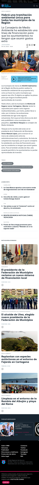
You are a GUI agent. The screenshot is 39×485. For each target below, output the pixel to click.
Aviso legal (5, 456)
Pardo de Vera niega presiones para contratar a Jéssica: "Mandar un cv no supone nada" (18, 226)
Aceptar (5, 482)
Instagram (24, 452)
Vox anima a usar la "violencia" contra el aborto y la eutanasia (19, 207)
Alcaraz (35, 0)
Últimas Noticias (21, 1)
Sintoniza (4, 448)
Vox (5, 203)
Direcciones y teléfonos (9, 452)
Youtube (23, 454)
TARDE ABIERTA (19, 423)
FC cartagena (30, 1)
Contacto (24, 446)
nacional (6, 222)
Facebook (24, 450)
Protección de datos (8, 454)
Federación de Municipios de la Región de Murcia (17, 167)
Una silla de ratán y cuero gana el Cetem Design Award (17, 198)
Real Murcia (25, 1)
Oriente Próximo (10, 1)
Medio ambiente (6, 11)
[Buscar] (36, 5)
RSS (22, 456)
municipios (4, 267)
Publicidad (5, 450)
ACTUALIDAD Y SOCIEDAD (22, 432)
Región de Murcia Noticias (11, 213)
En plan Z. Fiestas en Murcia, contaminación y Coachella (23, 426)
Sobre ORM (5, 446)
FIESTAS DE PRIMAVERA (15, 1)
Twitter (23, 448)
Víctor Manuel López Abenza (11, 170)
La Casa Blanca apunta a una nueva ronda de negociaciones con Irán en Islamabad (20, 188)
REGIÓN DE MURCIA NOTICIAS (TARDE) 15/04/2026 (18, 216)
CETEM (5, 194)
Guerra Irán (7, 185)
